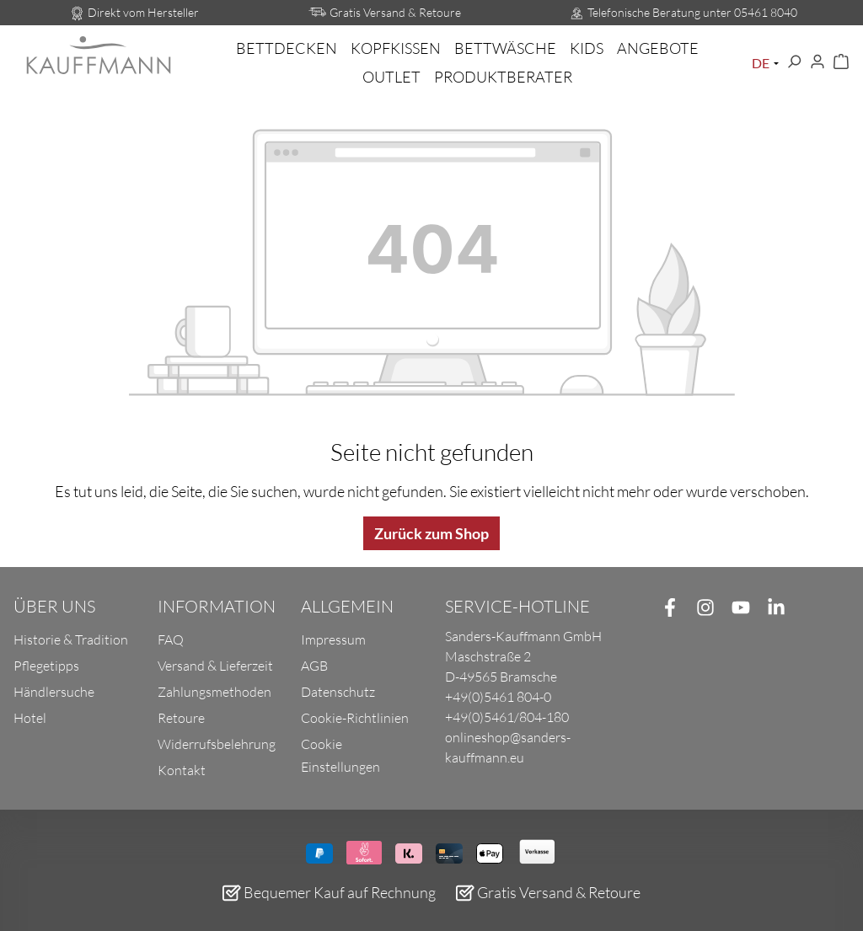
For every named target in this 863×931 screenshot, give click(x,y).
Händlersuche (53, 691)
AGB (314, 665)
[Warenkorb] (841, 62)
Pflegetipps (46, 665)
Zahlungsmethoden (214, 691)
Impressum (333, 639)
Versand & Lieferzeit (215, 665)
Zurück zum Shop (431, 533)
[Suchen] (793, 62)
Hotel (29, 717)
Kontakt (182, 770)
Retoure (181, 717)
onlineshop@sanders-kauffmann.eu (508, 747)
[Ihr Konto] (817, 62)
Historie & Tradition (70, 639)
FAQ (171, 639)
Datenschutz (338, 691)
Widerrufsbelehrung (217, 744)
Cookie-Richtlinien (355, 717)
